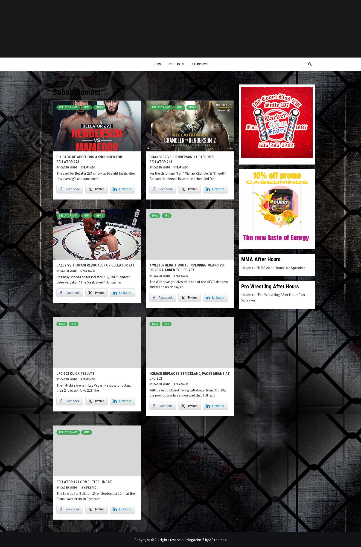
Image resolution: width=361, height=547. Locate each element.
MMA (86, 107)
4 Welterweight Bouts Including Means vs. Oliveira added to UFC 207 (187, 267)
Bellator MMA (68, 107)
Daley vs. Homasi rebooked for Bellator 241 (95, 265)
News (99, 107)
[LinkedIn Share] (122, 189)
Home (158, 64)
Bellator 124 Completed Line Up (84, 482)
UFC (166, 215)
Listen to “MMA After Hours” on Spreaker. (273, 267)
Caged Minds (69, 167)
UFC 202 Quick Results (75, 373)
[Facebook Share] (69, 189)
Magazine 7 (195, 539)
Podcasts (176, 64)
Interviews (199, 64)
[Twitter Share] (96, 189)
